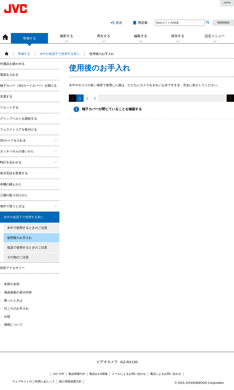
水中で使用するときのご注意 (27, 228)
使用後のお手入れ (19, 238)
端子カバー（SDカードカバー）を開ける (28, 85)
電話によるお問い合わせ (165, 373)
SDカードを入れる (13, 140)
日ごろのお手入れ (16, 308)
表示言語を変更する (14, 173)
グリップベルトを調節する (18, 118)
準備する (29, 40)
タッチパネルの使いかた (17, 151)
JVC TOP (58, 373)
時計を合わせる (11, 162)
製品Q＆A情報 (98, 373)
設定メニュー (215, 36)
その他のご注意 (18, 257)
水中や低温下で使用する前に (60, 54)
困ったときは (13, 300)
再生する (103, 36)
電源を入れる (9, 74)
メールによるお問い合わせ (129, 373)
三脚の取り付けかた (14, 195)
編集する (140, 36)
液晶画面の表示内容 (18, 292)
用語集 (143, 22)
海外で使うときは (12, 206)
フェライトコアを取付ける (18, 129)
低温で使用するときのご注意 (27, 247)
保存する (177, 36)
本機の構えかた (11, 184)
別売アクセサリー (12, 268)
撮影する (66, 36)
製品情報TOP (76, 373)
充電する (6, 96)
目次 (119, 22)
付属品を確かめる (12, 64)
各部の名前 (11, 284)
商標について (13, 324)
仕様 (7, 316)
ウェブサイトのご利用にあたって (33, 381)
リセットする (9, 107)
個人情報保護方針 (70, 381)
